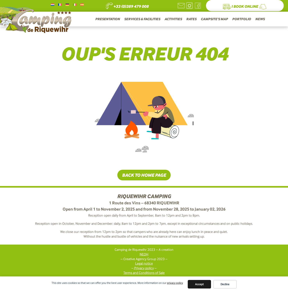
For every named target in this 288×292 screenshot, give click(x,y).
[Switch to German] (67, 4)
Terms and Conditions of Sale (144, 273)
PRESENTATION (107, 19)
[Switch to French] (60, 4)
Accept (199, 284)
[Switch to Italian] (74, 4)
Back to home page (144, 175)
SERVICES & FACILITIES (142, 19)
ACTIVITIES (173, 19)
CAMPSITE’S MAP (214, 19)
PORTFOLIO (241, 19)
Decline (225, 284)
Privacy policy (144, 268)
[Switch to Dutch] (52, 4)
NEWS (260, 19)
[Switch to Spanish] (82, 4)
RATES (191, 19)
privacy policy (175, 282)
